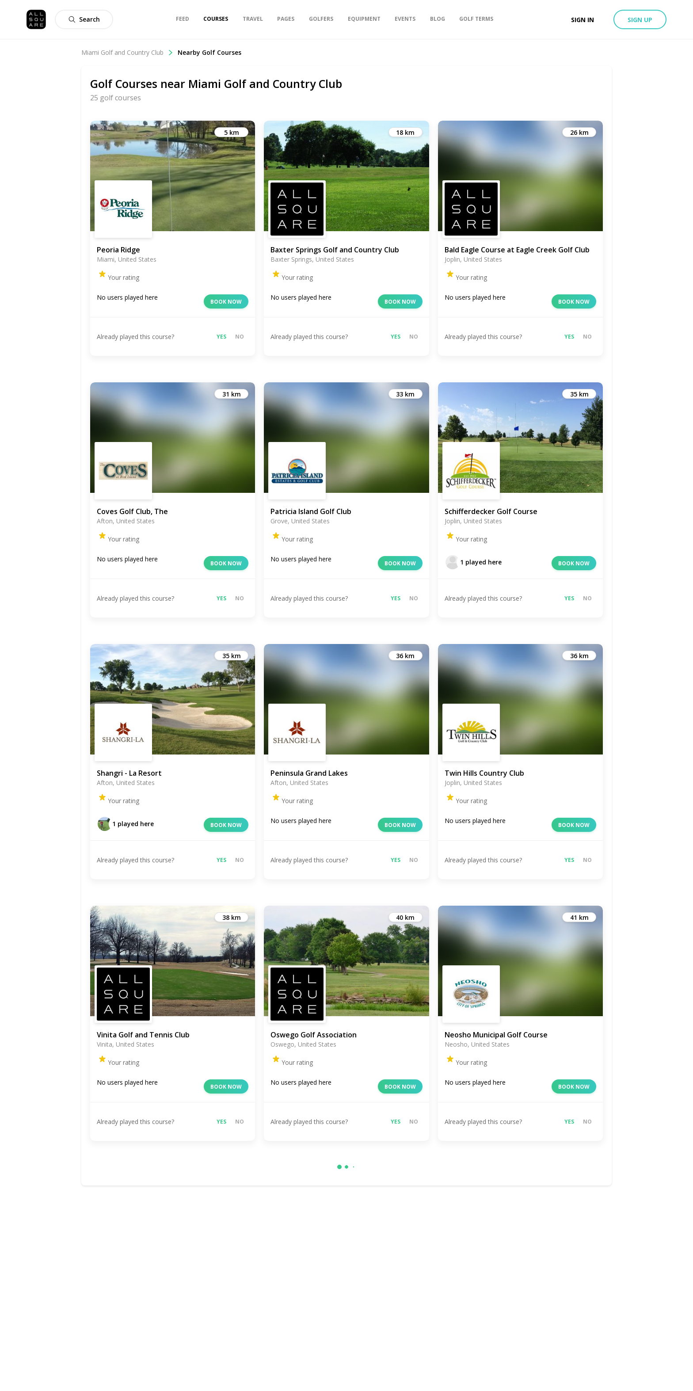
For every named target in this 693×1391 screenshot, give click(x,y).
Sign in (582, 19)
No (239, 336)
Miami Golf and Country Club (127, 52)
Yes (221, 336)
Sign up (640, 19)
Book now (226, 301)
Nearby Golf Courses (209, 52)
